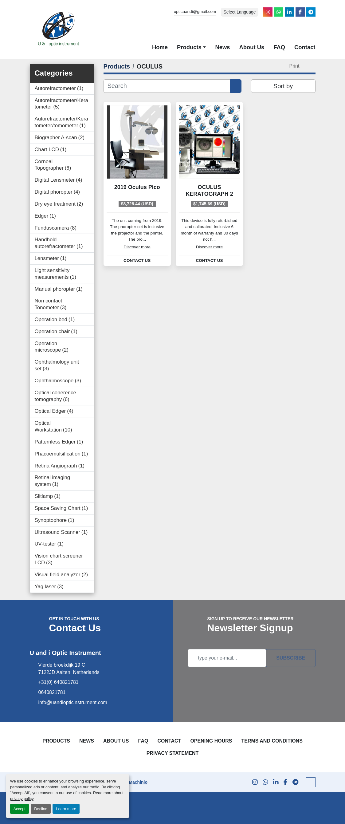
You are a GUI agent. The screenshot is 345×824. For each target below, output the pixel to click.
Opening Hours (211, 740)
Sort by (283, 86)
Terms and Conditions (271, 740)
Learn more (66, 808)
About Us (251, 47)
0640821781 (52, 692)
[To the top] (311, 782)
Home (160, 47)
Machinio (138, 782)
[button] (191, 47)
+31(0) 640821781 (58, 682)
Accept (19, 808)
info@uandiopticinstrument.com (72, 702)
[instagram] (267, 12)
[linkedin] (289, 12)
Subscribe (290, 657)
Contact (304, 47)
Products (189, 47)
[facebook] (300, 12)
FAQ (279, 47)
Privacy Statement (173, 753)
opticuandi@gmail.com (195, 11)
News (222, 47)
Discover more (137, 247)
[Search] (167, 86)
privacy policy (21, 798)
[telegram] (311, 12)
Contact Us (137, 260)
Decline (40, 808)
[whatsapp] (278, 12)
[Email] (227, 658)
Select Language (239, 12)
